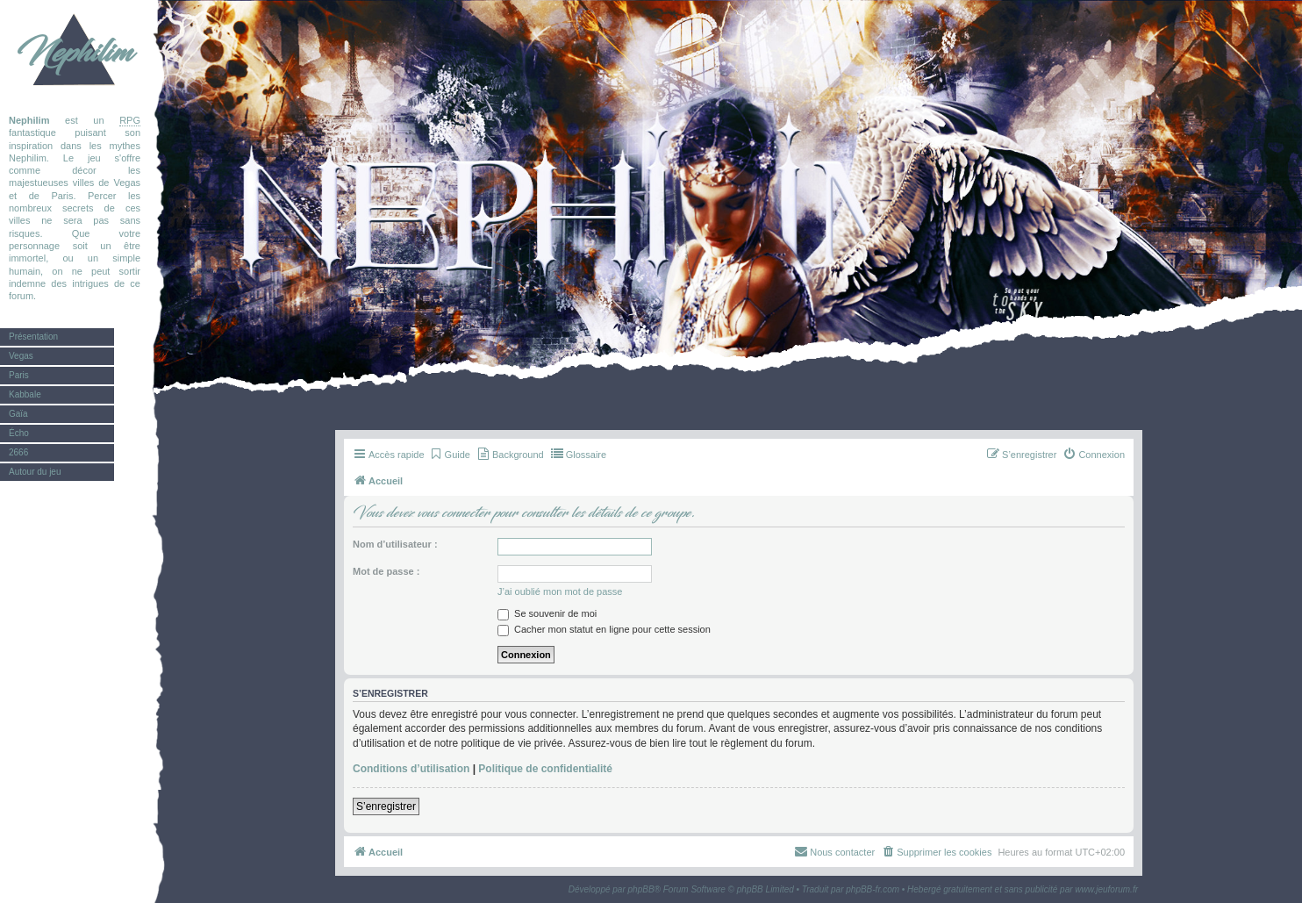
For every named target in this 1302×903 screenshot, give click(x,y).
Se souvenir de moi (547, 613)
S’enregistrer (386, 806)
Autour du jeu (35, 472)
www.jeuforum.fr (1106, 889)
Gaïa (18, 414)
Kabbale (25, 394)
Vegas (21, 356)
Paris (19, 375)
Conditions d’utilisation (411, 769)
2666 (18, 452)
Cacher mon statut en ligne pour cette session (604, 629)
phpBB (641, 889)
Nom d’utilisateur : (395, 544)
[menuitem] (449, 454)
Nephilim (74, 52)
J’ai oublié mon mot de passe (559, 591)
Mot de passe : (386, 571)
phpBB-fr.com (872, 889)
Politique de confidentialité (545, 769)
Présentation (33, 336)
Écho (19, 433)
